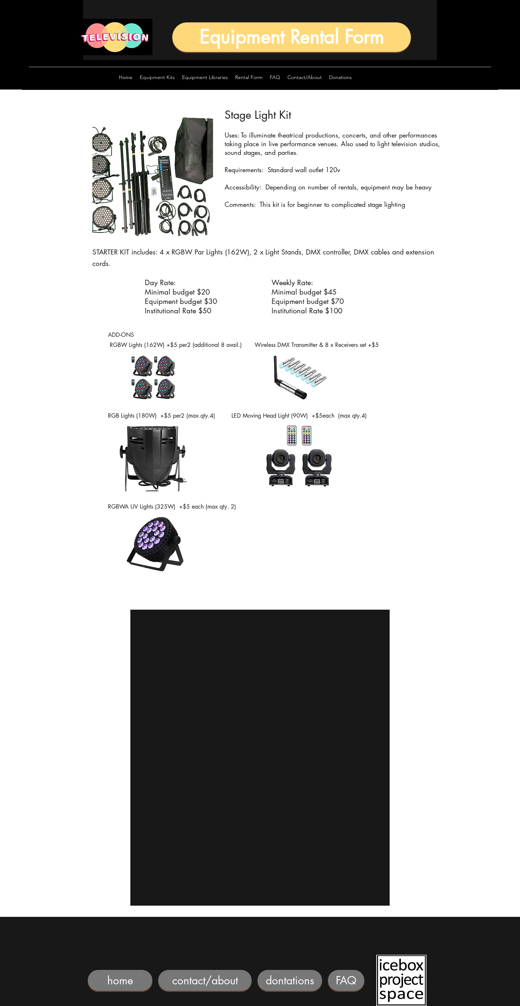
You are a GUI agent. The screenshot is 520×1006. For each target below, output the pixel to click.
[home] (120, 980)
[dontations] (289, 980)
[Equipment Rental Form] (291, 37)
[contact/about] (205, 980)
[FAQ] (346, 980)
